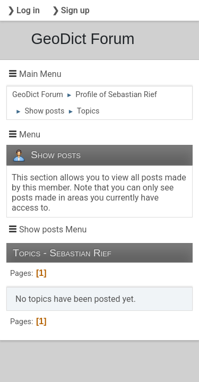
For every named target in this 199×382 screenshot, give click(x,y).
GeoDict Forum (82, 38)
